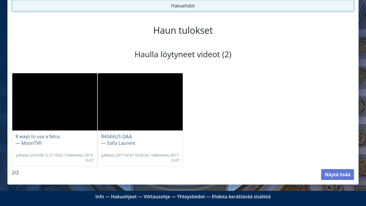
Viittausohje (157, 196)
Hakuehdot (183, 6)
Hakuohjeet (124, 196)
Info (99, 196)
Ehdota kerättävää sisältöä (241, 196)
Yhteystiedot (191, 196)
